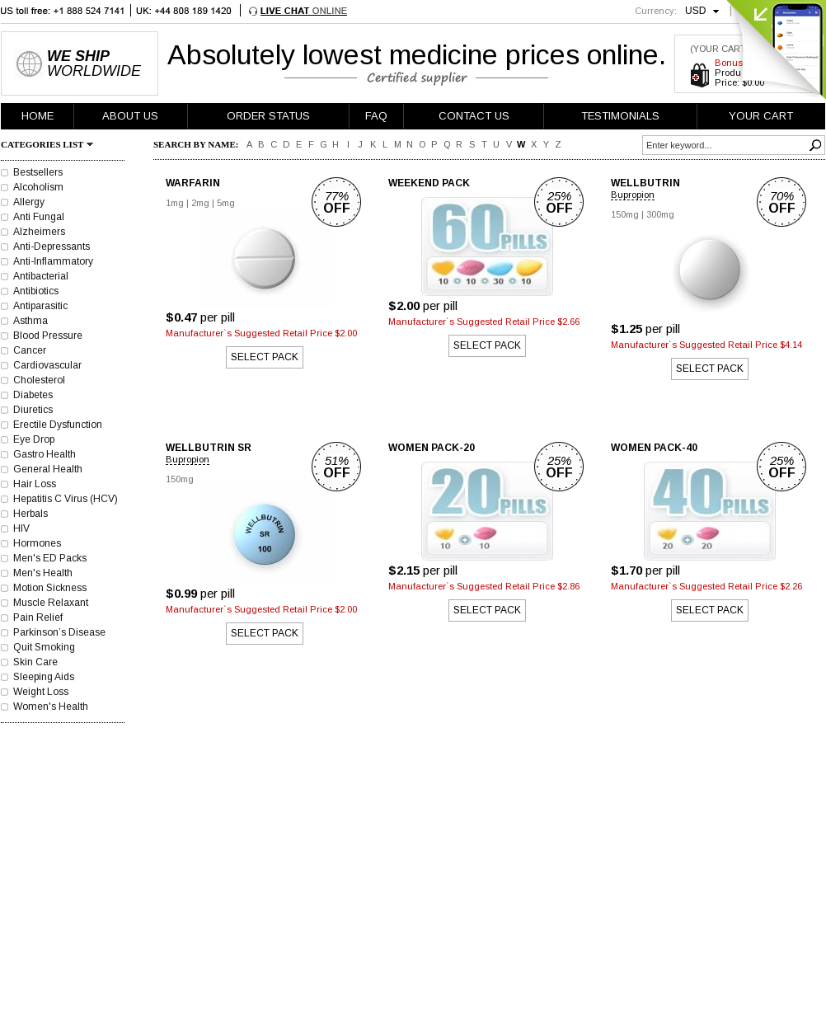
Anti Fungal (38, 217)
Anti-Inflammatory (53, 261)
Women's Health (50, 706)
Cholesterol (39, 380)
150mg (625, 214)
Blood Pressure (47, 335)
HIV (21, 528)
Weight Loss (40, 691)
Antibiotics (36, 291)
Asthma (30, 320)
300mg (660, 214)
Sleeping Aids (43, 677)
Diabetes (33, 395)
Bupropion (633, 195)
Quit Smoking (44, 647)
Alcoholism (38, 187)
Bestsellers (38, 172)
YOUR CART (761, 116)
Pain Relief (38, 617)
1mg (175, 203)
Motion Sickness (50, 588)
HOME (37, 116)
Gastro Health (44, 454)
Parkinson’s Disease (59, 632)
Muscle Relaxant (50, 602)
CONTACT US (474, 116)
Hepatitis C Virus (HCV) (65, 499)
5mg (226, 203)
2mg (200, 203)
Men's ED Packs (50, 558)
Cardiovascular (47, 365)
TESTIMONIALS (620, 116)
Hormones (37, 543)
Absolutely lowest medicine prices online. (416, 54)
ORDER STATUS (268, 116)
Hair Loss (34, 484)
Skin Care (35, 662)
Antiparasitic (40, 306)
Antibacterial (40, 276)
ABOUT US (130, 116)
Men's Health (43, 573)
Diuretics (33, 410)
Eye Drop (33, 439)
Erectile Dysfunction (57, 424)
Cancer (29, 350)
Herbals (30, 513)
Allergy (29, 202)
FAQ (376, 116)
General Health (47, 469)
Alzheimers (39, 231)
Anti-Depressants (51, 246)
